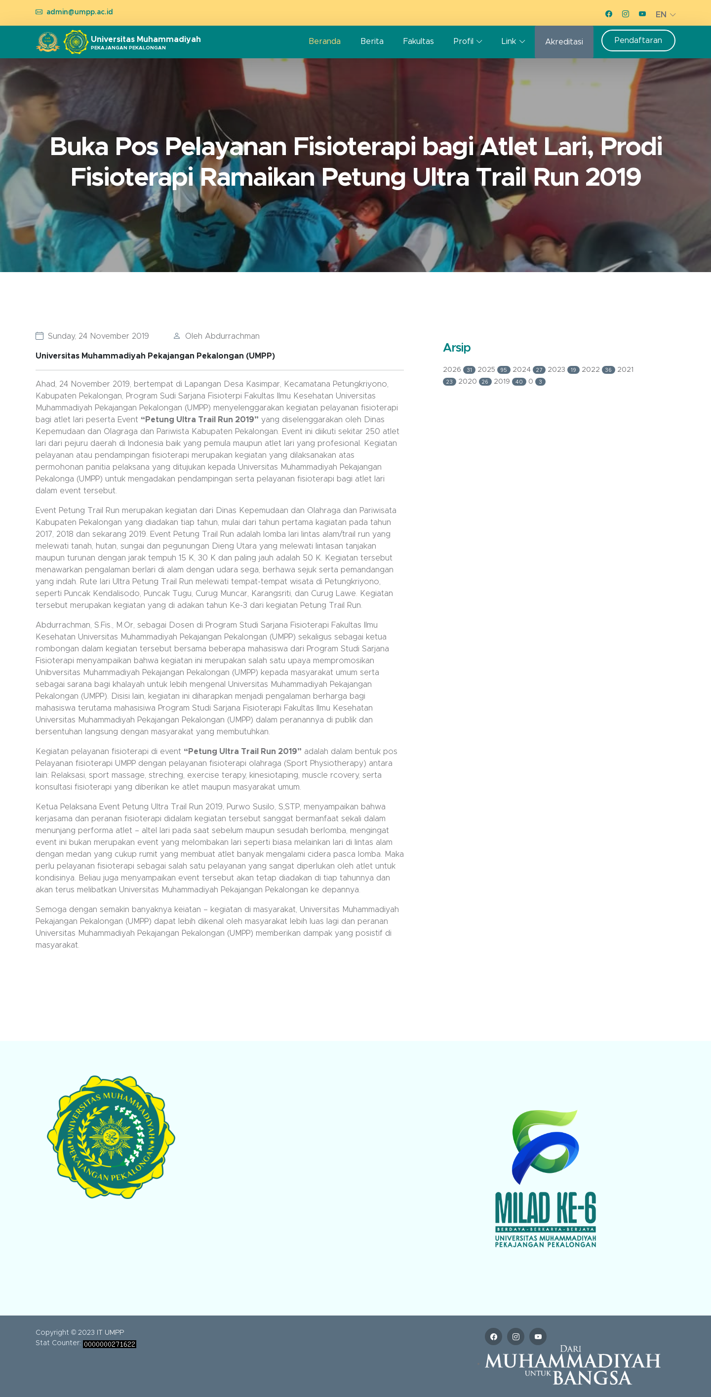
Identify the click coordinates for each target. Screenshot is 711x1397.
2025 (495, 369)
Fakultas (418, 41)
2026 (460, 369)
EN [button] (661, 15)
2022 (600, 369)
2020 (476, 381)
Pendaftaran (638, 40)
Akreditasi (564, 42)
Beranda (325, 41)
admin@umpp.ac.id (79, 12)
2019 (511, 381)
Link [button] (509, 41)
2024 (530, 369)
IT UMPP (110, 1332)
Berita (372, 41)
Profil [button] (464, 41)
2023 (565, 369)
